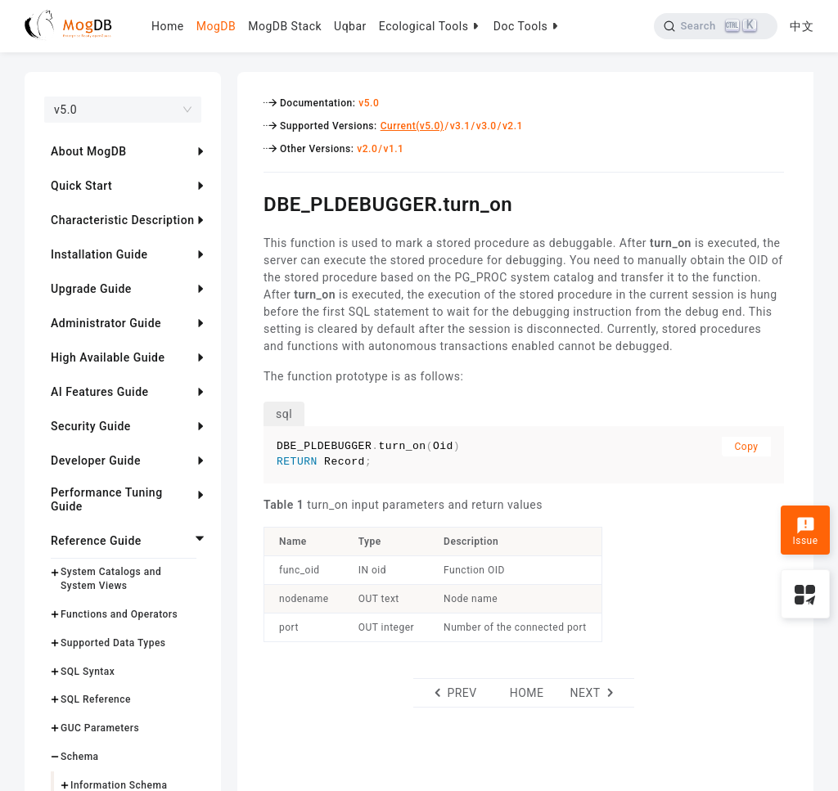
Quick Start (81, 185)
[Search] (715, 26)
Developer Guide (96, 460)
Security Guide (91, 426)
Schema (80, 756)
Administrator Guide (106, 323)
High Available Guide (107, 357)
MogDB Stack (285, 26)
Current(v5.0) (412, 126)
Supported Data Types (113, 643)
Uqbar (350, 26)
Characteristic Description (122, 220)
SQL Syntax (88, 671)
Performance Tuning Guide (107, 499)
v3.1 (460, 126)
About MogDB (89, 151)
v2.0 (367, 149)
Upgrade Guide (91, 288)
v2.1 (512, 126)
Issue (805, 531)
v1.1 (393, 149)
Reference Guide (96, 540)
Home (167, 26)
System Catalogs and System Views (111, 578)
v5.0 (368, 103)
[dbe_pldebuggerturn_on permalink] (251, 202)
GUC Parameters (100, 728)
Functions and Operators (119, 614)
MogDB (216, 26)
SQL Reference (96, 699)
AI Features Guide (100, 391)
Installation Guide (99, 254)
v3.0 (486, 126)
